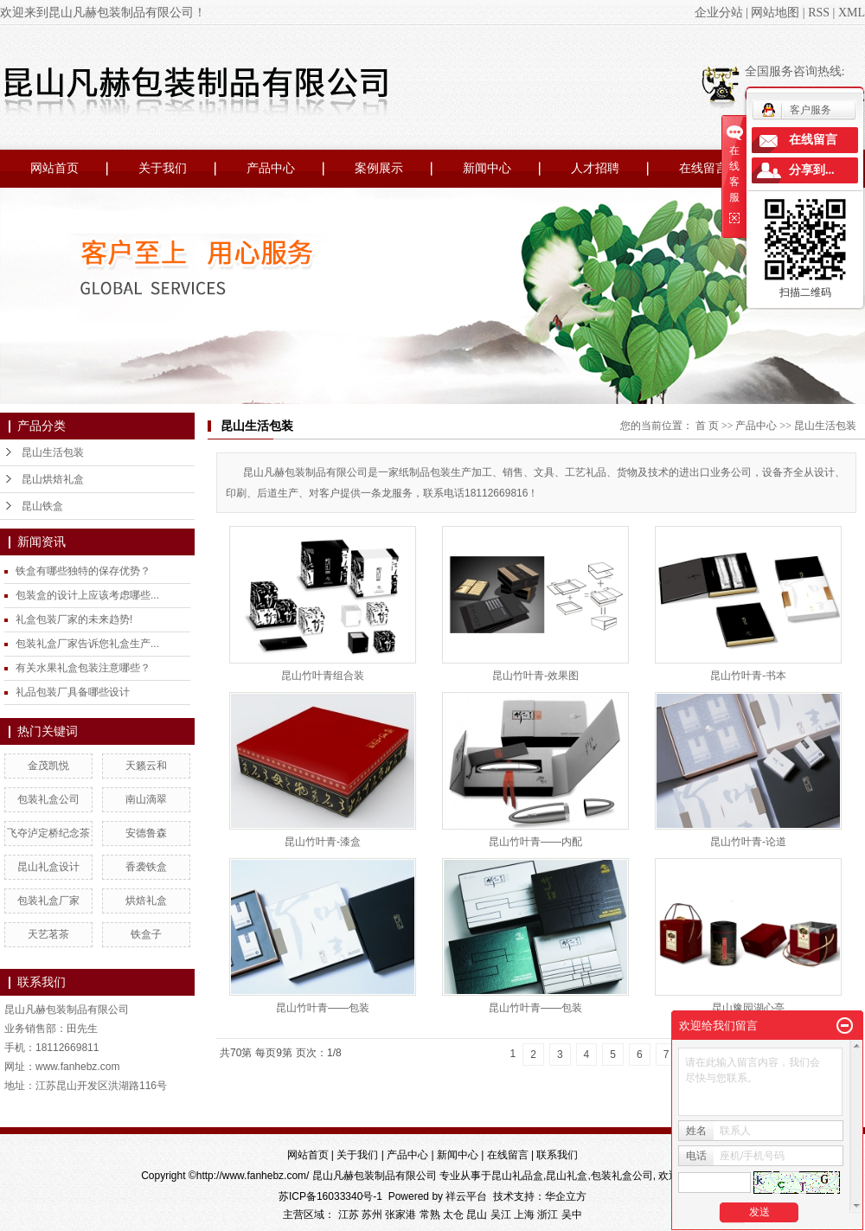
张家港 (400, 1215)
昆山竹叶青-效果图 (535, 676)
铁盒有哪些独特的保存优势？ (83, 571)
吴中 (571, 1215)
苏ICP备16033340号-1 (330, 1196)
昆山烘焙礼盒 (53, 479)
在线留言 (703, 168)
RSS (819, 12)
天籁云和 (146, 766)
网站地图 (775, 12)
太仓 (453, 1215)
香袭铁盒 (146, 867)
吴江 (500, 1215)
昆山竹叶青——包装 (322, 1008)
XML (851, 12)
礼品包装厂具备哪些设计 (73, 692)
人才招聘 (595, 168)
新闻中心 (487, 168)
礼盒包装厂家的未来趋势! (74, 619)
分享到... (812, 169)
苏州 (372, 1215)
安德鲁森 (146, 833)
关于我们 (162, 168)
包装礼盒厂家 (48, 900)
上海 (524, 1215)
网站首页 (54, 168)
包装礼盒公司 (48, 799)
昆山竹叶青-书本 (748, 676)
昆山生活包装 (53, 452)
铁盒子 (146, 934)
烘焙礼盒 (146, 900)
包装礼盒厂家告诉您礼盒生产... (87, 644)
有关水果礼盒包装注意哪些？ (83, 668)
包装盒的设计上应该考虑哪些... (87, 595)
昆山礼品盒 (517, 1176)
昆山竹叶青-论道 (748, 842)
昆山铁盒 (42, 506)
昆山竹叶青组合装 (322, 676)
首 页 (707, 426)
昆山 (476, 1215)
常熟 (430, 1215)
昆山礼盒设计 (48, 867)
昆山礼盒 (566, 1176)
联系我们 (557, 1155)
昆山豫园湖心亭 (748, 1008)
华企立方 (565, 1196)
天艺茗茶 (48, 934)
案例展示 (379, 168)
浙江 (547, 1215)
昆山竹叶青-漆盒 (323, 842)
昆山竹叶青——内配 (535, 842)
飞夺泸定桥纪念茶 (48, 833)
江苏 (348, 1215)
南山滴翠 (146, 799)
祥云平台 (466, 1196)
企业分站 (719, 12)
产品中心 (271, 168)
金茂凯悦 (48, 766)
